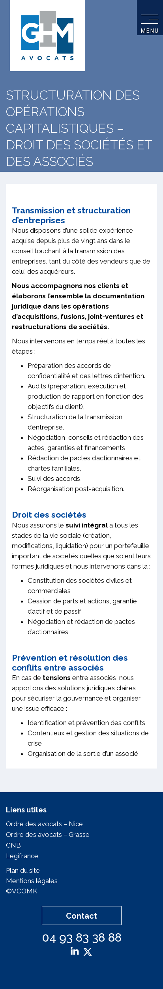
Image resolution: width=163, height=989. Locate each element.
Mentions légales (32, 881)
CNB (13, 845)
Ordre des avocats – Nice (44, 824)
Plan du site (23, 870)
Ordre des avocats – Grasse (48, 834)
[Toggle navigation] (149, 18)
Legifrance (22, 856)
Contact (81, 916)
